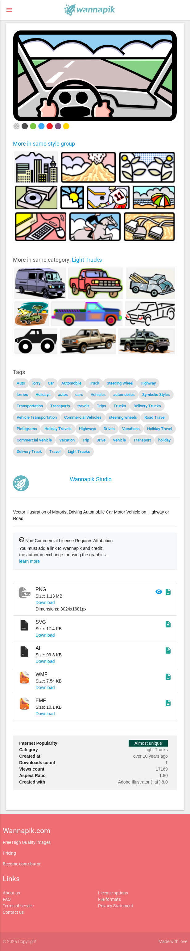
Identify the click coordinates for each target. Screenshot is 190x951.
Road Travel (154, 417)
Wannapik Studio (90, 479)
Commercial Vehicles (82, 417)
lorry (36, 383)
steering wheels (123, 417)
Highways (87, 428)
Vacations (131, 428)
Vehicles (98, 394)
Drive (101, 440)
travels (83, 406)
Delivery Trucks (147, 406)
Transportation (30, 406)
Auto (21, 383)
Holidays (43, 394)
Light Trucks (87, 259)
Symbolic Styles (156, 394)
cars (79, 394)
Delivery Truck (29, 451)
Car (51, 383)
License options (113, 892)
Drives (109, 428)
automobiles (124, 394)
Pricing (9, 853)
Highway (148, 383)
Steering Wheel (120, 383)
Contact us (13, 912)
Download (45, 602)
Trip (85, 440)
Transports (60, 406)
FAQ (7, 899)
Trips (101, 406)
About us (11, 892)
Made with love (173, 941)
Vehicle (119, 440)
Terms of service (18, 905)
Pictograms (27, 428)
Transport (142, 440)
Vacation (67, 440)
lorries (22, 394)
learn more (29, 561)
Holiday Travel (159, 428)
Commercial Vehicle (34, 440)
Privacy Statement (115, 905)
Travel (54, 451)
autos (63, 394)
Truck (94, 383)
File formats (109, 899)
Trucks (120, 406)
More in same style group (44, 143)
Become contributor (22, 863)
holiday (164, 440)
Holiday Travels (58, 428)
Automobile (71, 383)
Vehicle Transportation (37, 417)
